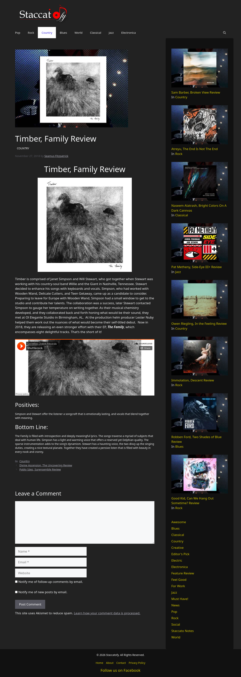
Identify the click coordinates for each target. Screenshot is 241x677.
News (175, 605)
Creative (177, 547)
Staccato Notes (182, 631)
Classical (95, 32)
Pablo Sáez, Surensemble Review (40, 469)
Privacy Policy (137, 663)
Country (47, 32)
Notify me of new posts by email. (42, 592)
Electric (176, 560)
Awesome (178, 522)
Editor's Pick (180, 554)
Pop (17, 32)
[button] (224, 32)
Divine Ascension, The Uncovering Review (45, 465)
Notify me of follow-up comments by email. (50, 581)
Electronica (128, 32)
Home (99, 663)
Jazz (111, 32)
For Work (178, 586)
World (78, 32)
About (110, 663)
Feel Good (178, 579)
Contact (121, 663)
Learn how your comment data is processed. (107, 613)
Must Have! (179, 599)
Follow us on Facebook (120, 670)
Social (175, 624)
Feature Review (182, 573)
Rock (31, 32)
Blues (63, 32)
